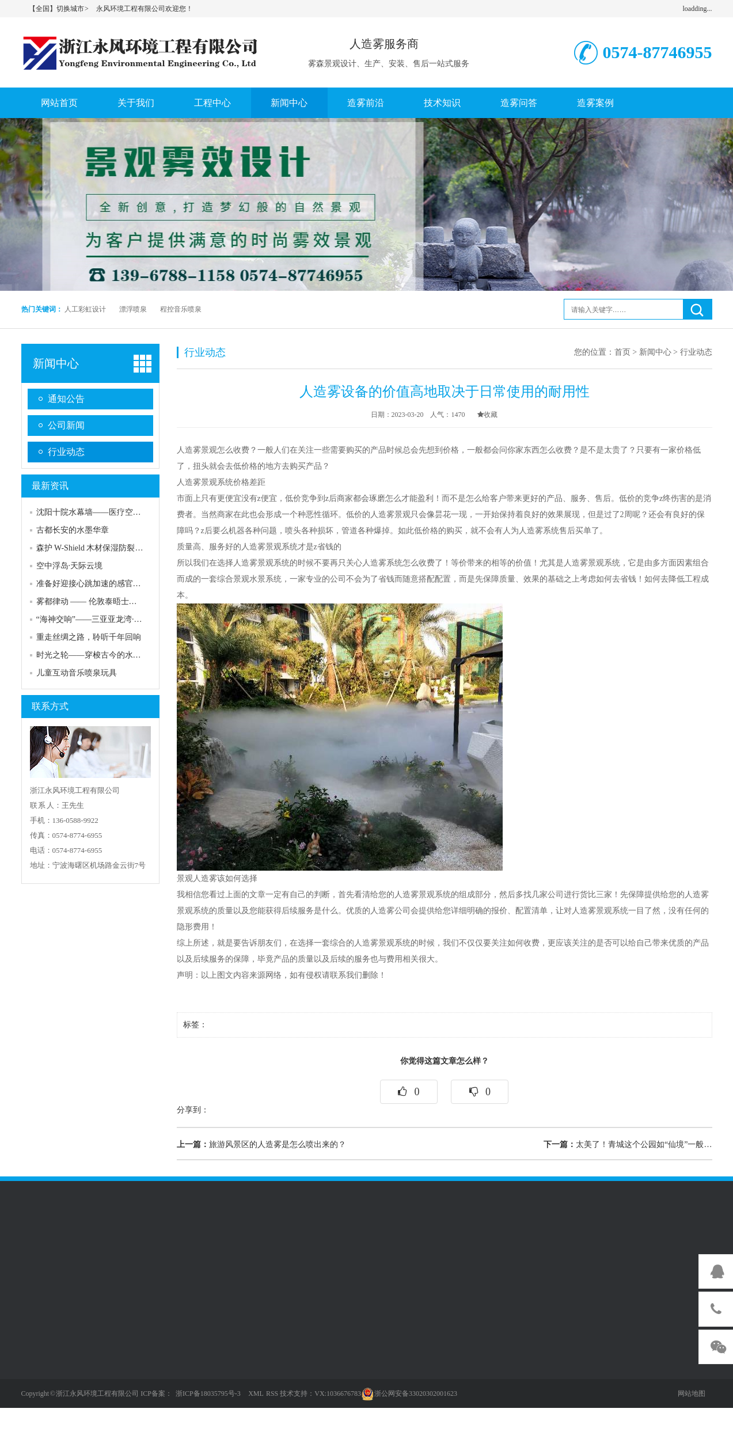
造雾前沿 (365, 103)
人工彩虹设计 (85, 309)
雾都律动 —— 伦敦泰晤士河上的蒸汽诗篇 (110, 601)
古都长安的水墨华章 (72, 530)
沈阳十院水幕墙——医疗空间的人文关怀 (108, 512)
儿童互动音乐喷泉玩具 (76, 673)
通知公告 (66, 399)
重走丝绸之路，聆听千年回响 (88, 637)
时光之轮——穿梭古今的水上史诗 (96, 655)
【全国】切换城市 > (59, 9)
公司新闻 (66, 425)
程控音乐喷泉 (181, 309)
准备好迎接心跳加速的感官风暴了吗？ (104, 583)
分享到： (193, 1110)
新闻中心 (289, 103)
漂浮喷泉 (133, 309)
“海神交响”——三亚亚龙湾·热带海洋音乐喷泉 (117, 619)
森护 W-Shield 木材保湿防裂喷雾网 (97, 548)
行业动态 (66, 452)
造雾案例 (595, 103)
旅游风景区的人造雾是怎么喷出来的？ (261, 1144)
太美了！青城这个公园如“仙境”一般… (628, 1144)
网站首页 (59, 103)
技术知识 (442, 103)
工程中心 (212, 103)
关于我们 (135, 103)
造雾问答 (518, 103)
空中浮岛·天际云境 (69, 565)
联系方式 (50, 706)
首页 (622, 352)
